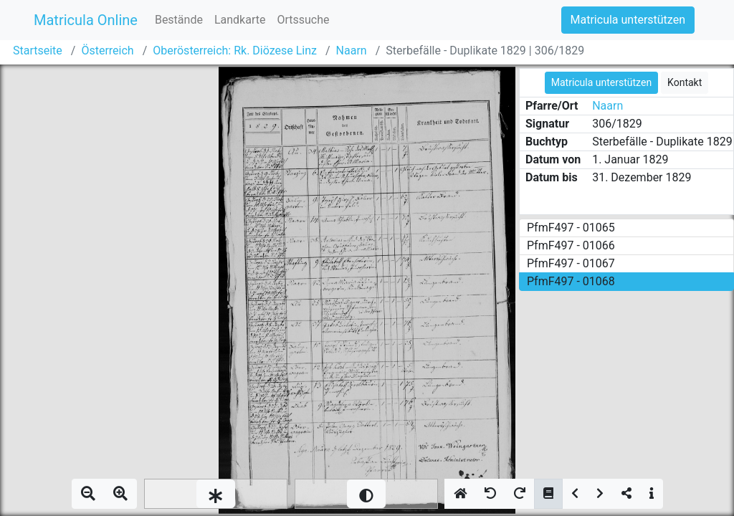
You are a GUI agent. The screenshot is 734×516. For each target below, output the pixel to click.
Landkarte (240, 20)
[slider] (215, 494)
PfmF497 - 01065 (571, 227)
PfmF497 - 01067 (571, 263)
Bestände (179, 20)
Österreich (107, 50)
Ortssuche (303, 20)
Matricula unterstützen (628, 20)
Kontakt (684, 82)
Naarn (351, 50)
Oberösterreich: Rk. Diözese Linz (235, 50)
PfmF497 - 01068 (571, 281)
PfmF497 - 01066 (571, 245)
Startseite (37, 50)
